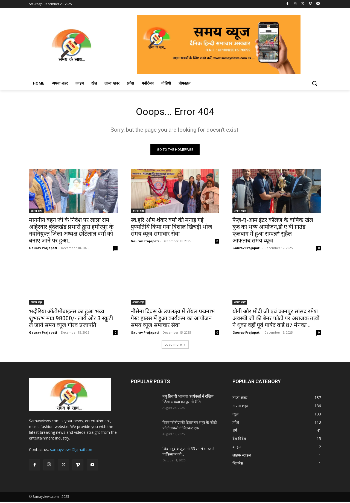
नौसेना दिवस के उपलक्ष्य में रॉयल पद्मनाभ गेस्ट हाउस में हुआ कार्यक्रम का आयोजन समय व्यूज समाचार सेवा (173, 320)
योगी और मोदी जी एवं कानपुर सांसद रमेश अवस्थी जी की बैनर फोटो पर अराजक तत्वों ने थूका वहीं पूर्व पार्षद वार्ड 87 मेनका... (275, 320)
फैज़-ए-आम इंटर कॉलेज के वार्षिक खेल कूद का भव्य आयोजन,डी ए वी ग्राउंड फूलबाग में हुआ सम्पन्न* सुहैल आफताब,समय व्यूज (272, 231)
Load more (175, 345)
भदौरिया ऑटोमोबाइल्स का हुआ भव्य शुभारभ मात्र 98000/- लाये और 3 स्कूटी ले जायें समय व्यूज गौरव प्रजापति (71, 320)
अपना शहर (36, 212)
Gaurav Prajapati (43, 249)
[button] (314, 83)
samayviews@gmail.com (72, 450)
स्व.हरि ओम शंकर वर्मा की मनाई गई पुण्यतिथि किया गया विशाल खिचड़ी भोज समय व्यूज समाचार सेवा (171, 228)
